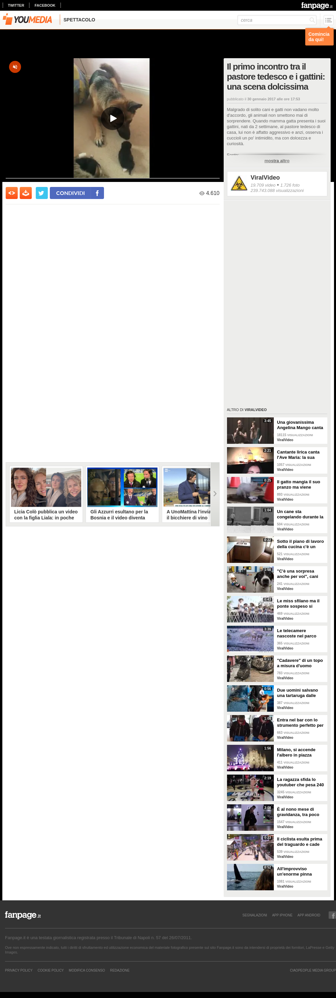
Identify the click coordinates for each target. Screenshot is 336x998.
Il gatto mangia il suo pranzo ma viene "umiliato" (298, 484)
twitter (16, 5)
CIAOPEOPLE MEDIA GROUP (313, 970)
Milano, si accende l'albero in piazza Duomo (296, 752)
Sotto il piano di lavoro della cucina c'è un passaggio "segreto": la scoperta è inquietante (300, 544)
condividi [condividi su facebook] (70, 193)
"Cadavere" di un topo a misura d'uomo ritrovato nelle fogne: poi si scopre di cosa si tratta (301, 663)
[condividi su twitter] (42, 193)
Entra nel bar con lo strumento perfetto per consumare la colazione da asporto (300, 722)
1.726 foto (290, 185)
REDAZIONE (119, 970)
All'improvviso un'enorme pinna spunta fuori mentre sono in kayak (297, 871)
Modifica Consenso (87, 970)
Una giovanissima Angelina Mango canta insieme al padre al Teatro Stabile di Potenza (300, 425)
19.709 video (263, 185)
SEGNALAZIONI (254, 915)
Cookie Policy (50, 970)
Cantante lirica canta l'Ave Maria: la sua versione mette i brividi (301, 455)
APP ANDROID (309, 915)
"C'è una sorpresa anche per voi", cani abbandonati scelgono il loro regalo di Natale (300, 574)
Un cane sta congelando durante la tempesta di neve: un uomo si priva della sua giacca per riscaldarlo (301, 514)
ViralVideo (265, 177)
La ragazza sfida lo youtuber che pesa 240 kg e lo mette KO (300, 782)
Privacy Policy (18, 970)
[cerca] (277, 20)
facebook (44, 5)
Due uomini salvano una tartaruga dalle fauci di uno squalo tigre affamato (297, 693)
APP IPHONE (282, 915)
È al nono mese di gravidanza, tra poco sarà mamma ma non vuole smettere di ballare (298, 812)
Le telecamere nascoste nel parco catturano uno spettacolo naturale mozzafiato (297, 633)
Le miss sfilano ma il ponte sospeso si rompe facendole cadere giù (298, 603)
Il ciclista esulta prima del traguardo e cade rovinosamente (299, 841)
